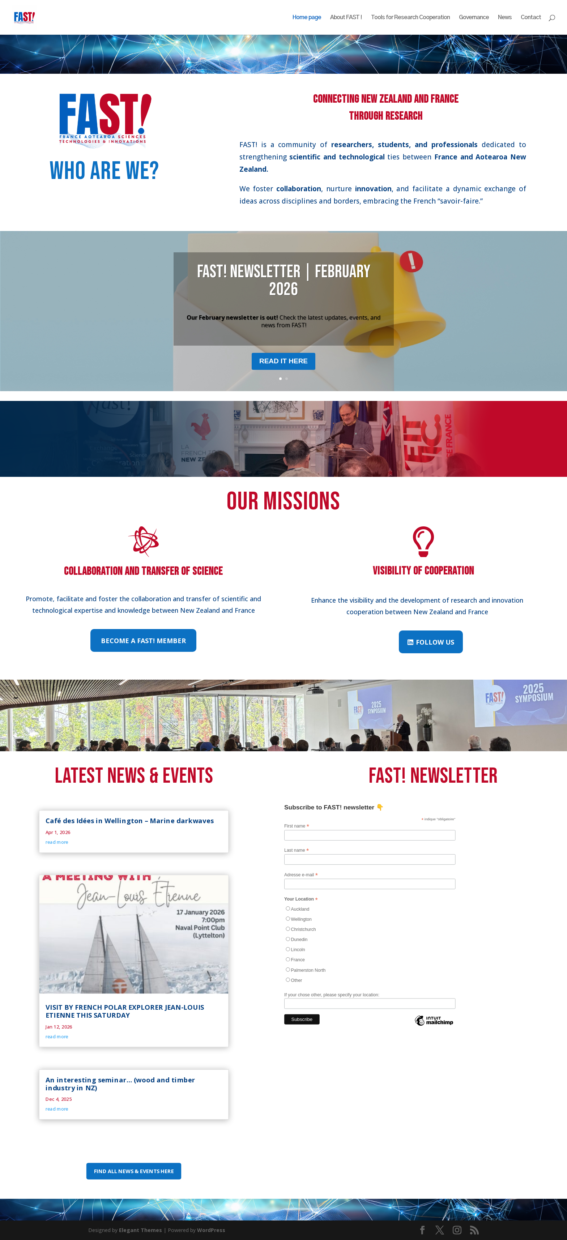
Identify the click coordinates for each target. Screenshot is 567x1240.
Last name (296, 850)
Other (296, 980)
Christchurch (303, 929)
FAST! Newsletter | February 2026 (283, 280)
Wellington (301, 919)
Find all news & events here (134, 1171)
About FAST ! (346, 17)
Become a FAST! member (143, 640)
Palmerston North (308, 969)
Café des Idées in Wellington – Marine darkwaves (130, 820)
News (505, 17)
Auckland (300, 908)
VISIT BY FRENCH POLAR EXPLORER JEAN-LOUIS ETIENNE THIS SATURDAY (125, 1010)
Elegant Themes (140, 1230)
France (298, 959)
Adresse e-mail (301, 875)
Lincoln (298, 949)
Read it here (283, 361)
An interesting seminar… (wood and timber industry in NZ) (120, 1083)
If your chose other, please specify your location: (331, 994)
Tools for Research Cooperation (410, 17)
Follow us (435, 642)
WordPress (211, 1230)
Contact (531, 17)
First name (296, 826)
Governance (474, 17)
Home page (307, 17)
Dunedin (299, 939)
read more (57, 842)
